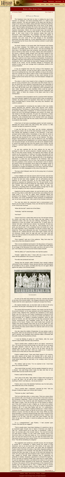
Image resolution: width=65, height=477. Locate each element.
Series (51, 4)
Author (42, 4)
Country (33, 4)
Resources (51, 1)
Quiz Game (58, 1)
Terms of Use (32, 473)
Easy (47, 4)
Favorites (57, 4)
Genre (37, 4)
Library (45, 1)
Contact (43, 473)
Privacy (38, 473)
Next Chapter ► (49, 12)
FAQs (26, 473)
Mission (22, 473)
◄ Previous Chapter (17, 12)
